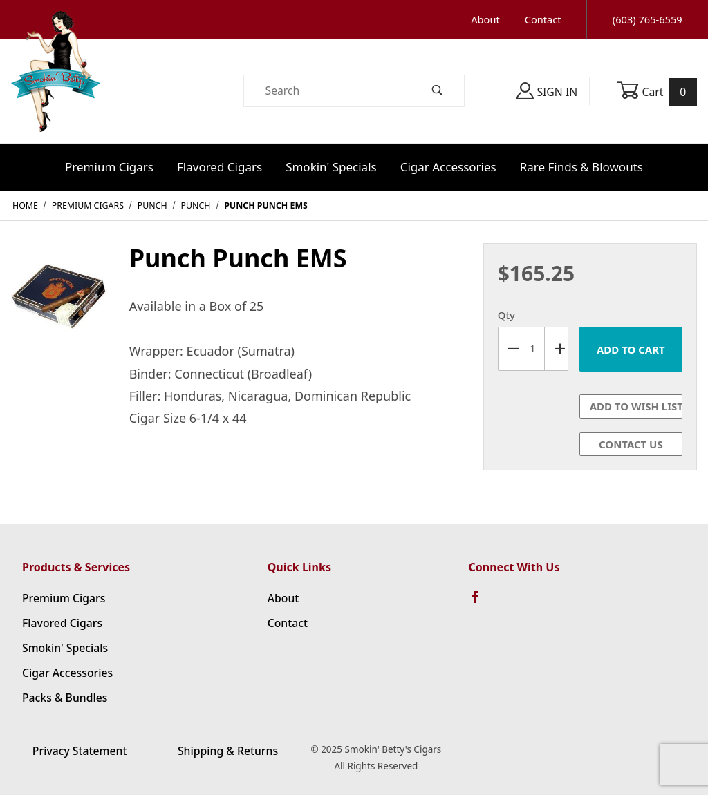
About (485, 19)
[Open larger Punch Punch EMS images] (59, 300)
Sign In (546, 90)
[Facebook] (481, 603)
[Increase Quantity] (556, 349)
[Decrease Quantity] (509, 349)
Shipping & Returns (228, 750)
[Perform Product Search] (437, 90)
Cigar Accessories (448, 167)
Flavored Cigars (219, 167)
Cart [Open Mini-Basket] (657, 91)
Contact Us (631, 444)
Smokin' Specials (331, 167)
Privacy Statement (79, 750)
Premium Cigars (109, 167)
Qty (506, 315)
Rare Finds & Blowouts (581, 167)
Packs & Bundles (64, 697)
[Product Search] (327, 90)
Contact (543, 19)
